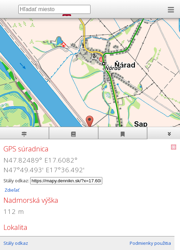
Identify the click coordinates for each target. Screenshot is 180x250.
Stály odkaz (15, 243)
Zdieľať (11, 190)
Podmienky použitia (150, 243)
